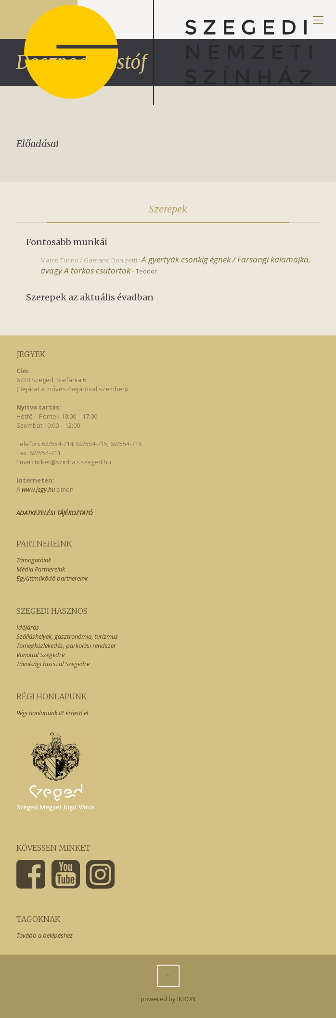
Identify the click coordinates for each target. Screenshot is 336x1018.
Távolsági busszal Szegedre (53, 663)
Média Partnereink (40, 569)
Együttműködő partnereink (52, 578)
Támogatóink (33, 560)
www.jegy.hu (38, 489)
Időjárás (27, 627)
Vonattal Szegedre (40, 654)
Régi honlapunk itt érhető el (52, 712)
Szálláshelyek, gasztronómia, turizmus (67, 636)
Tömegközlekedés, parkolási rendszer (66, 645)
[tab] (168, 209)
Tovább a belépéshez (44, 935)
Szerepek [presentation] (168, 209)
